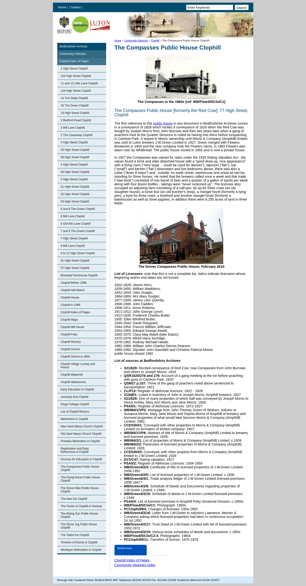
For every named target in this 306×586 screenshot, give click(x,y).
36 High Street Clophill (75, 157)
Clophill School (70, 349)
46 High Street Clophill (75, 172)
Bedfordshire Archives (74, 46)
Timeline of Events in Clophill (79, 542)
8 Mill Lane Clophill (73, 246)
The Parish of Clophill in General (81, 506)
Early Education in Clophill (77, 389)
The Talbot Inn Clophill (75, 535)
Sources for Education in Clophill (81, 459)
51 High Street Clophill (75, 186)
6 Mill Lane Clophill (73, 216)
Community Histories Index (135, 565)
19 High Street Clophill (75, 113)
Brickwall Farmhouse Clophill (79, 275)
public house (163, 123)
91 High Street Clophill (75, 260)
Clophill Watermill (72, 374)
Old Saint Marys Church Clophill (81, 433)
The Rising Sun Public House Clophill (79, 515)
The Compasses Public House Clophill (80, 468)
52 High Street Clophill (75, 194)
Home (62, 7)
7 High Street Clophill (74, 238)
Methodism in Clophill (74, 419)
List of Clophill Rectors (75, 411)
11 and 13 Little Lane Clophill (79, 83)
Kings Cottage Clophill (75, 404)
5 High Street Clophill (74, 179)
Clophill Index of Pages (74, 61)
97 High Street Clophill (75, 268)
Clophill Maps (69, 319)
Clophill (155, 40)
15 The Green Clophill (75, 105)
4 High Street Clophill (74, 164)
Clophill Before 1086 (74, 282)
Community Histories (136, 40)
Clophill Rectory (71, 342)
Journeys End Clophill (74, 397)
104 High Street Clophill (76, 76)
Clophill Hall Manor (73, 290)
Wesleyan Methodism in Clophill (81, 549)
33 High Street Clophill (75, 150)
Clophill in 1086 (70, 305)
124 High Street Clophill (76, 90)
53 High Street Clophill (75, 201)
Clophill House (70, 297)
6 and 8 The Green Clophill (78, 209)
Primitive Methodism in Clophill (80, 441)
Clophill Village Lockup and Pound (78, 365)
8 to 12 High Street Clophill (78, 253)
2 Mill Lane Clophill (73, 127)
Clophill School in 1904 (75, 356)
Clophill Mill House (72, 327)
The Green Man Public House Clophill (80, 489)
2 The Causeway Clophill (77, 135)
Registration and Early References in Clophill (75, 450)
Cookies (76, 7)
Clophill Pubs (69, 334)
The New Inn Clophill (74, 498)
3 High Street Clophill (74, 142)
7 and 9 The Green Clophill (78, 231)
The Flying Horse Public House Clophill (80, 479)
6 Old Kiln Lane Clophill (76, 223)
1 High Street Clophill (74, 68)
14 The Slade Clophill (74, 98)
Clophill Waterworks (73, 382)
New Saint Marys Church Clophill (82, 426)
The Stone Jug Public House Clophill (79, 526)
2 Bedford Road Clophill (76, 120)
